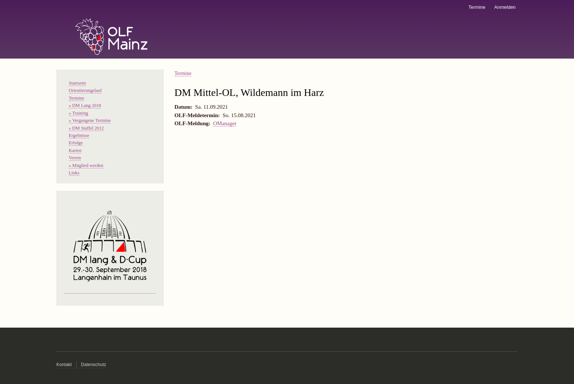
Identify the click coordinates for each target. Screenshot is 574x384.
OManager (224, 123)
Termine (476, 7)
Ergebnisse (79, 135)
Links (74, 172)
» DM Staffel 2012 (86, 128)
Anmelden (505, 7)
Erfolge (76, 142)
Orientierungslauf (85, 90)
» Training (78, 113)
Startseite (77, 83)
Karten (75, 150)
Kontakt (64, 364)
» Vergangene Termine (90, 120)
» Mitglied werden (86, 165)
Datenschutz (93, 364)
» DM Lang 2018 (85, 105)
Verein (75, 157)
